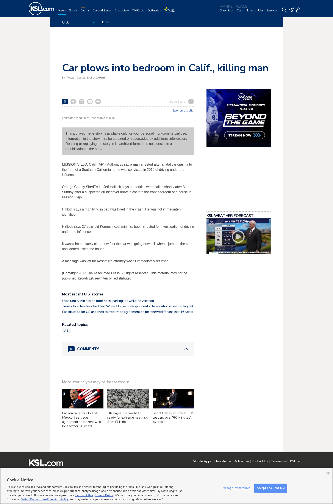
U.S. (66, 330)
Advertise (242, 461)
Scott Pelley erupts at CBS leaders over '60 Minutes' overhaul (173, 417)
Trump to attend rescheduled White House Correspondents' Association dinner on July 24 (128, 306)
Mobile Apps (202, 461)
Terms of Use (84, 495)
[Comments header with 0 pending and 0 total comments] (128, 349)
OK (328, 473)
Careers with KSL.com (287, 461)
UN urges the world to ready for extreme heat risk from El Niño (127, 417)
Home (104, 22)
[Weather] (171, 12)
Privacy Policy (104, 495)
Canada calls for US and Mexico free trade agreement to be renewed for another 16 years (127, 311)
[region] (166, 486)
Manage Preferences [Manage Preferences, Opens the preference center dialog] (236, 488)
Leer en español (183, 110)
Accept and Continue (271, 488)
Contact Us (260, 461)
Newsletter (223, 461)
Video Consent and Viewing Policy (45, 499)
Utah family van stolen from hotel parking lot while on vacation (108, 300)
